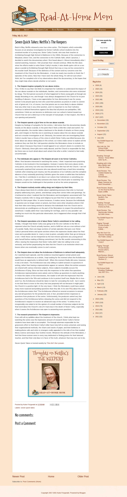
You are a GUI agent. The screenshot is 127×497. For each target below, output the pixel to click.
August (100, 134)
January (100, 294)
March (99, 287)
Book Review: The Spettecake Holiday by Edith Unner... (105, 212)
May (99, 280)
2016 (97, 299)
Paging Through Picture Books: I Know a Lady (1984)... (103, 226)
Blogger (82, 493)
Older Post (83, 476)
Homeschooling (88, 29)
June (99, 277)
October (100, 127)
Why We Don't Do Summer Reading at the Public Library (105, 235)
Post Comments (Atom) (32, 482)
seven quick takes (28, 408)
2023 (97, 96)
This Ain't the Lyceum (55, 343)
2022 (97, 99)
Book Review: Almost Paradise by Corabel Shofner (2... (105, 257)
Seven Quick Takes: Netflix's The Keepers (104, 197)
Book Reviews (58, 29)
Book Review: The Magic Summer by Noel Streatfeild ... (104, 182)
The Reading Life (40, 29)
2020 (97, 107)
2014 (97, 306)
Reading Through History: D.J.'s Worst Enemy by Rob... (105, 205)
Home (17, 29)
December (101, 120)
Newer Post (18, 476)
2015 (97, 302)
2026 (97, 85)
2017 (97, 117)
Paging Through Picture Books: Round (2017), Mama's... (103, 249)
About (26, 29)
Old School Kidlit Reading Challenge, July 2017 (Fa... (105, 270)
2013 (97, 310)
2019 (97, 110)
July (99, 138)
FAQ (71, 289)
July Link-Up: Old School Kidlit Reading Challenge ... (105, 149)
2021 (97, 103)
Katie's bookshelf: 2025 (103, 69)
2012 (97, 313)
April (99, 284)
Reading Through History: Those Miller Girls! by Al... (105, 158)
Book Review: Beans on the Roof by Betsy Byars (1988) (105, 190)
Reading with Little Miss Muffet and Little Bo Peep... (104, 165)
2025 (97, 89)
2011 (97, 317)
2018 (97, 114)
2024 (97, 92)
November (101, 124)
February (100, 291)
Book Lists (72, 29)
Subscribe (103, 53)
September (101, 131)
